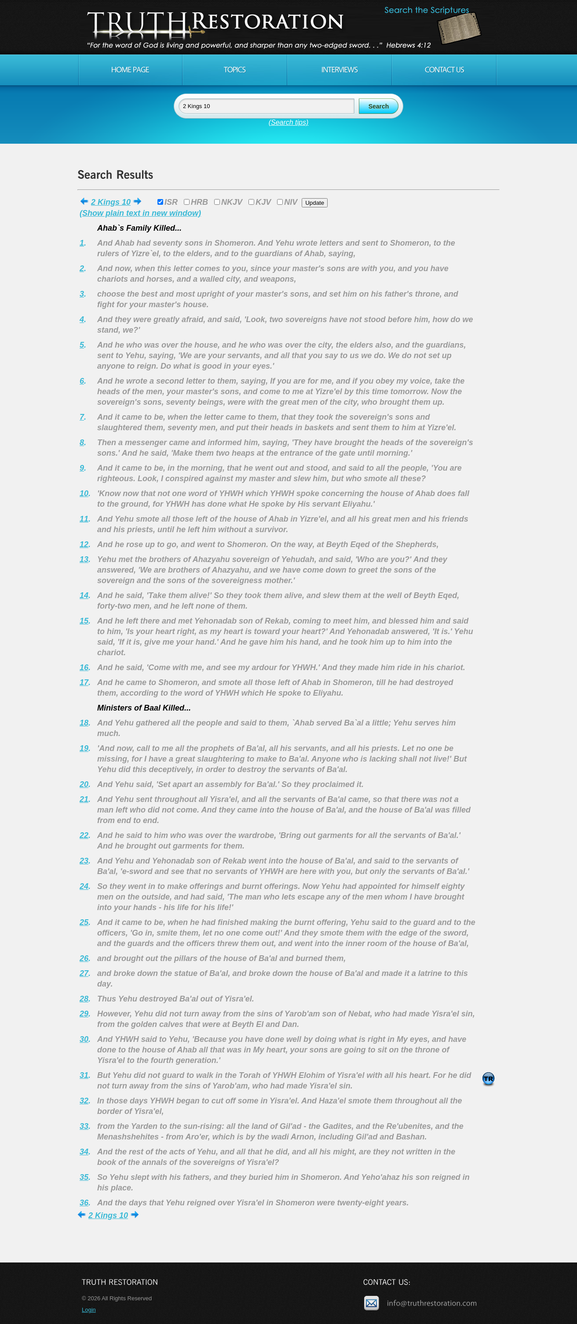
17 (84, 682)
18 (84, 722)
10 (84, 493)
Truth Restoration (287, 27)
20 (84, 784)
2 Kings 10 (111, 202)
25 (84, 922)
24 (84, 886)
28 (84, 998)
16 (84, 667)
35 (84, 1177)
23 (84, 860)
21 (84, 799)
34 (84, 1151)
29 (84, 1013)
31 (84, 1075)
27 (84, 973)
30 (84, 1039)
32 (84, 1100)
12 (84, 544)
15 (84, 621)
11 (84, 519)
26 (84, 958)
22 (84, 835)
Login (89, 1309)
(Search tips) (289, 122)
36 (84, 1202)
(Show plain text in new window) (140, 213)
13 (84, 559)
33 (84, 1126)
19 (84, 748)
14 (84, 595)
